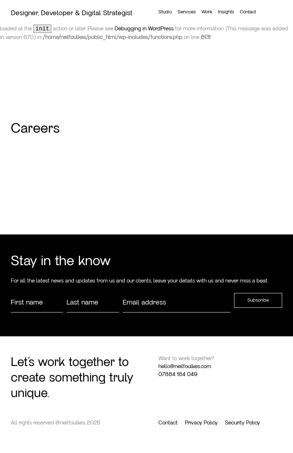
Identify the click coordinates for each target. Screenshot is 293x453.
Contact (248, 11)
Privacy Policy (201, 423)
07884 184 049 (177, 374)
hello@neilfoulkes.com (184, 366)
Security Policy (242, 423)
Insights (226, 11)
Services (187, 11)
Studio (165, 11)
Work (206, 11)
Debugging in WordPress (144, 28)
